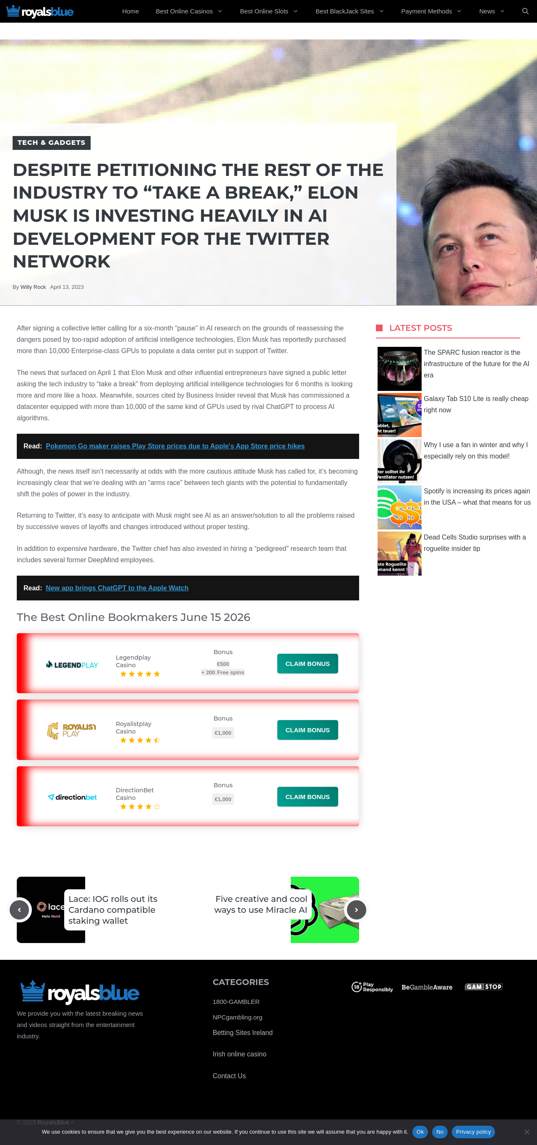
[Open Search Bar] (525, 11)
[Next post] (356, 909)
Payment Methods (436, 11)
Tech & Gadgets (52, 143)
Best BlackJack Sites (354, 11)
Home (130, 11)
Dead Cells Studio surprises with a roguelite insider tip (452, 554)
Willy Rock (33, 287)
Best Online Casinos (194, 11)
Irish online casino (239, 1054)
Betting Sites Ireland (243, 1032)
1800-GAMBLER (236, 1001)
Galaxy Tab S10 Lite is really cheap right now (453, 415)
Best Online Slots (273, 11)
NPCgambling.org (237, 1017)
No (439, 1132)
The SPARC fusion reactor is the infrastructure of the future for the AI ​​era (454, 369)
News (496, 11)
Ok (420, 1132)
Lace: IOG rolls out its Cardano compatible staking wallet (112, 910)
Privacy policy (473, 1132)
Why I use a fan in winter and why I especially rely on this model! (453, 461)
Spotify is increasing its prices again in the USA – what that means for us (454, 507)
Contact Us (229, 1075)
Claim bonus (308, 663)
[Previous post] (19, 909)
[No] (526, 1132)
